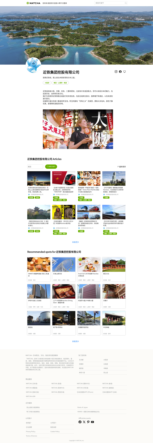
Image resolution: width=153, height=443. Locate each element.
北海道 (105, 364)
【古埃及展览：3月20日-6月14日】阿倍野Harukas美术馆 (63, 222)
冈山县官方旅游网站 (33, 407)
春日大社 (106, 274)
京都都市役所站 (83, 327)
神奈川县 (82, 372)
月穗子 (105, 300)
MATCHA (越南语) (108, 388)
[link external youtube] (93, 422)
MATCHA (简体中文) (57, 388)
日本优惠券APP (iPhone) (85, 392)
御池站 (30, 327)
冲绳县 (105, 368)
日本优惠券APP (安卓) (109, 392)
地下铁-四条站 (57, 327)
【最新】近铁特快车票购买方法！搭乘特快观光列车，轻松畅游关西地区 (88, 223)
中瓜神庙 (106, 327)
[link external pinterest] (89, 422)
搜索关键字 (51, 166)
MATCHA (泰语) (107, 383)
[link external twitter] (84, 422)
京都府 (81, 364)
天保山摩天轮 (57, 274)
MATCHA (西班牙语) (57, 392)
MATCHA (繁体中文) (83, 383)
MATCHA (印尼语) (82, 388)
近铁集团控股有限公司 (37, 194)
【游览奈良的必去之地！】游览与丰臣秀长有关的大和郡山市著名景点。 (38, 223)
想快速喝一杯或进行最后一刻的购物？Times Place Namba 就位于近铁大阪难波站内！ (88, 190)
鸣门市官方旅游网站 (33, 412)
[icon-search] (125, 3)
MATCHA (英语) (56, 383)
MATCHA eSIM (30, 396)
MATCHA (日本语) (31, 383)
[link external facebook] (80, 422)
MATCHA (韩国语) (31, 388)
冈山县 (105, 372)
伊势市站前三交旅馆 (34, 300)
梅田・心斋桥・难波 (60, 83)
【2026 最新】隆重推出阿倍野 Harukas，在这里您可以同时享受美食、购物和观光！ (113, 190)
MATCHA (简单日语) (32, 392)
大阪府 (47, 83)
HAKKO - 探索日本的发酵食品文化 (88, 412)
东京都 (81, 360)
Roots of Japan (82, 407)
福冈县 (81, 368)
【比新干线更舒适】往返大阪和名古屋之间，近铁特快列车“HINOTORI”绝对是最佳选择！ (63, 190)
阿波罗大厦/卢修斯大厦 (85, 300)
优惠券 (75, 3)
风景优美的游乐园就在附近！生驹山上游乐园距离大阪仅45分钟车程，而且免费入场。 (38, 190)
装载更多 (75, 242)
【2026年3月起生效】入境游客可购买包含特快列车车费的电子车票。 (113, 223)
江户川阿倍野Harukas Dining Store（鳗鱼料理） (62, 301)
